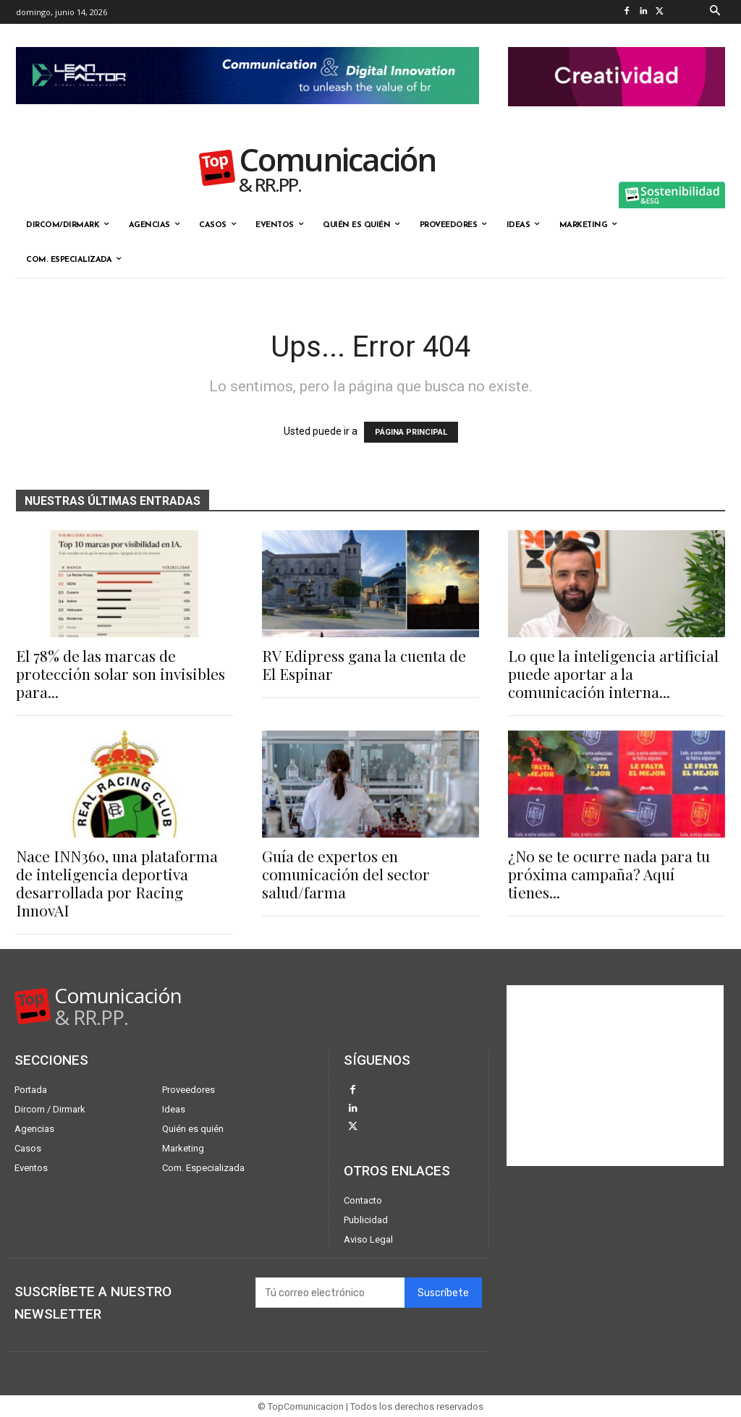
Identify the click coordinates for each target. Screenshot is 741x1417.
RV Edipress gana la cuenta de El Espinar (364, 664)
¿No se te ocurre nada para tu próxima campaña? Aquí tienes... (609, 874)
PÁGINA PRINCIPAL (411, 432)
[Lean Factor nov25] (247, 115)
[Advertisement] (615, 1075)
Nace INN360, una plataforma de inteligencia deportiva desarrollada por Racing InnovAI (117, 883)
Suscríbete (443, 1292)
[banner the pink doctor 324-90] (616, 117)
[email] (330, 1292)
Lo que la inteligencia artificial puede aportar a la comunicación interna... (613, 673)
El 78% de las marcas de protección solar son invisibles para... (120, 673)
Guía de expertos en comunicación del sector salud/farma (346, 874)
